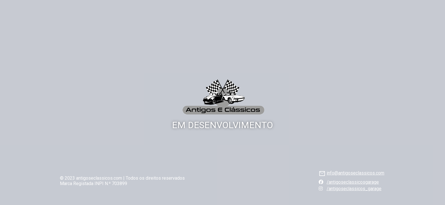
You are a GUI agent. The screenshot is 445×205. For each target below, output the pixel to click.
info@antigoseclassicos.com (355, 173)
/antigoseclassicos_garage (354, 188)
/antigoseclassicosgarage (353, 182)
